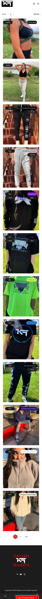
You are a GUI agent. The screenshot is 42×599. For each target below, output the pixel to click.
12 (10, 14)
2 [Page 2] (20, 537)
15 (13, 14)
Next (26, 537)
